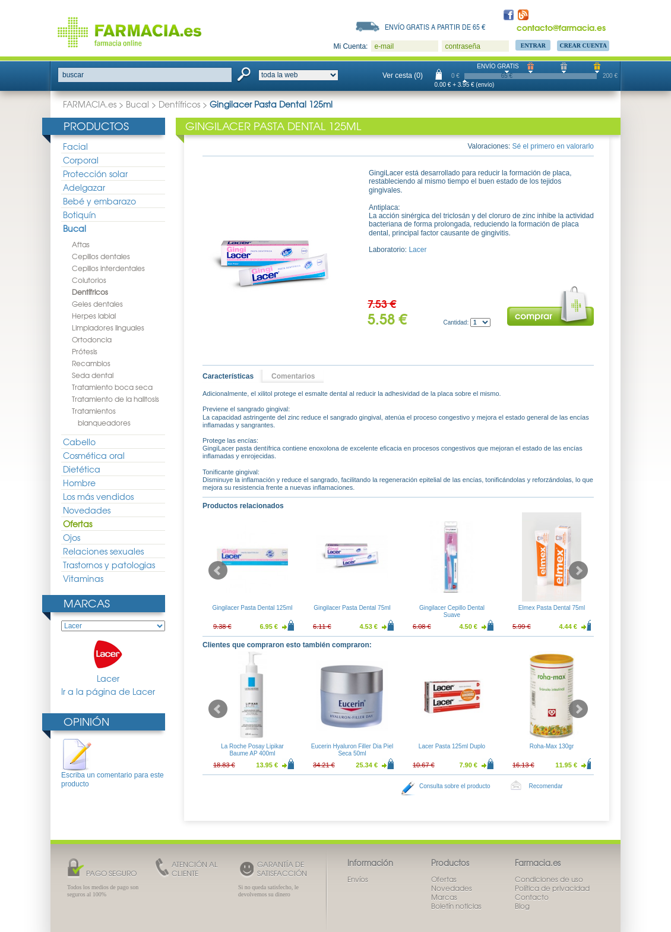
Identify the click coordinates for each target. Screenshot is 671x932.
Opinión (86, 721)
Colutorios (89, 280)
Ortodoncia (92, 339)
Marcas (87, 603)
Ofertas (77, 524)
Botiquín (79, 215)
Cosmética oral (94, 455)
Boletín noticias (456, 905)
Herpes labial (94, 315)
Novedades (86, 510)
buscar (73, 75)
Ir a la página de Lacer (108, 691)
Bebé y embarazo (99, 201)
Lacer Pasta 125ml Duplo (452, 746)
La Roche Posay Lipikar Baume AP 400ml (252, 750)
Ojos (71, 537)
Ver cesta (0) (402, 75)
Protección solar (95, 174)
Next (578, 570)
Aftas (81, 244)
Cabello (79, 442)
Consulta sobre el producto (454, 786)
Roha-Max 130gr (552, 746)
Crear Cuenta (583, 45)
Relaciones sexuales (103, 551)
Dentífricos (179, 104)
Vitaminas (83, 578)
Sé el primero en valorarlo (553, 146)
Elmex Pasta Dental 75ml (551, 607)
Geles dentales (97, 303)
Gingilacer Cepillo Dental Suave (452, 611)
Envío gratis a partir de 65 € (435, 26)
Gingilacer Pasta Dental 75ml (352, 607)
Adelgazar (84, 187)
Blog (522, 905)
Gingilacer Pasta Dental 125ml (252, 607)
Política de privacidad (552, 888)
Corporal (81, 160)
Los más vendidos (98, 496)
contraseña (462, 46)
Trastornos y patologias (109, 565)
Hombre (79, 483)
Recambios (91, 363)
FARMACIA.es (89, 104)
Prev (217, 570)
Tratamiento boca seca (112, 387)
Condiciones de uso (549, 879)
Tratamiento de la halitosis (115, 398)
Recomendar (546, 786)
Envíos (357, 879)
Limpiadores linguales (108, 327)
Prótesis (84, 351)
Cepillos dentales (101, 256)
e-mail (384, 46)
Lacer (108, 662)
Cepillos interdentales (108, 268)
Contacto (532, 897)
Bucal (137, 104)
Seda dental (92, 375)
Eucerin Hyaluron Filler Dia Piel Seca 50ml (352, 750)
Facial (75, 146)
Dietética (81, 469)
